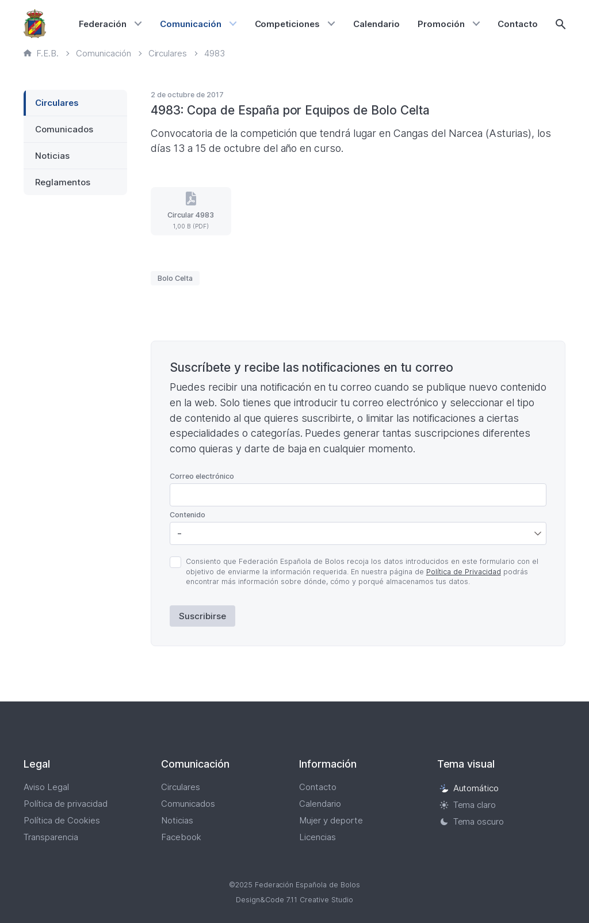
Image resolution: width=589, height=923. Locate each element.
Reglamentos (62, 182)
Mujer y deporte (331, 820)
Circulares (57, 102)
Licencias (317, 837)
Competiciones (287, 23)
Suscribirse (202, 616)
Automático (469, 788)
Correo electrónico (202, 476)
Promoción (441, 23)
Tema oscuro (471, 821)
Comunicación (190, 23)
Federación (103, 23)
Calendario (376, 23)
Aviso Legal (46, 786)
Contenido (187, 514)
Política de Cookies (62, 820)
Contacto (518, 23)
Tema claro (467, 805)
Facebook (181, 837)
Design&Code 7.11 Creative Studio (294, 899)
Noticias (52, 155)
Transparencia (51, 837)
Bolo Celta (175, 278)
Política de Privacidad (463, 571)
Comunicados (64, 129)
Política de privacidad (66, 803)
